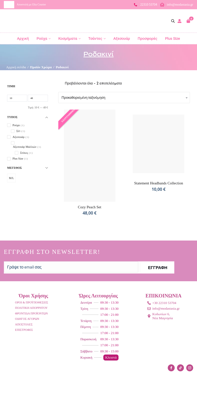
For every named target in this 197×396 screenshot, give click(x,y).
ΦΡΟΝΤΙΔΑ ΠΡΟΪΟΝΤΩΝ (31, 313)
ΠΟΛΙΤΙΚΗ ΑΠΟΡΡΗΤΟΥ (31, 307)
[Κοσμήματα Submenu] (80, 38)
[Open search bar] (173, 21)
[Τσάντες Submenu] (105, 38)
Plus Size (172, 38)
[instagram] (189, 367)
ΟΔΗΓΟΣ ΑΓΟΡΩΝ (27, 318)
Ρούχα (42, 38)
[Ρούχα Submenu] (50, 38)
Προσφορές (147, 38)
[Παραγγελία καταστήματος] (124, 97)
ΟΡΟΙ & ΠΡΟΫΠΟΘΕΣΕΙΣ (31, 302)
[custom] (180, 367)
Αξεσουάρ (121, 38)
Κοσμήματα (67, 38)
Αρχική (23, 38)
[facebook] (171, 367)
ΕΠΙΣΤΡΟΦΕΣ (24, 329)
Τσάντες (95, 38)
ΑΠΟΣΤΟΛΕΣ (24, 324)
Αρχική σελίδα (16, 67)
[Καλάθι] (188, 20)
